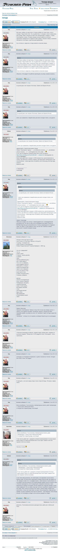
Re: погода (28, 29)
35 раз (10, 140)
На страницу (41, 529)
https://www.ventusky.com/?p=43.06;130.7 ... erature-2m (30, 155)
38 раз (11, 141)
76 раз (11, 445)
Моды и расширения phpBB (30, 550)
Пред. (45, 529)
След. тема (55, 24)
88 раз (11, 465)
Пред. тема (50, 24)
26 (54, 529)
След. (56, 529)
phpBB (27, 548)
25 (53, 529)
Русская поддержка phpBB (30, 549)
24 (52, 529)
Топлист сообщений (44, 8)
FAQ (31, 8)
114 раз (11, 47)
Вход (11, 8)
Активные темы (14, 13)
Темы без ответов (6, 13)
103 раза (11, 46)
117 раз (10, 464)
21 (48, 529)
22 (49, 529)
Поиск (36, 8)
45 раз (11, 255)
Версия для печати (7, 24)
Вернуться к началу (7, 49)
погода (5, 18)
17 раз (10, 254)
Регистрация (6, 8)
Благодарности (54, 8)
